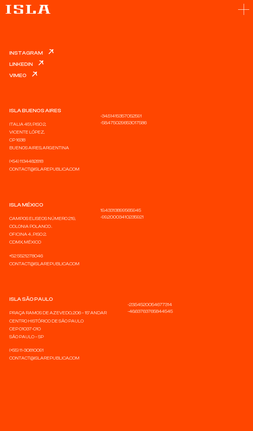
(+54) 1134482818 (26, 161)
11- (21, 350)
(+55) (14, 350)
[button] (243, 9)
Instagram (26, 53)
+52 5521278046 (26, 256)
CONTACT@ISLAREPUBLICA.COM (44, 169)
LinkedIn (21, 64)
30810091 (34, 350)
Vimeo (17, 76)
